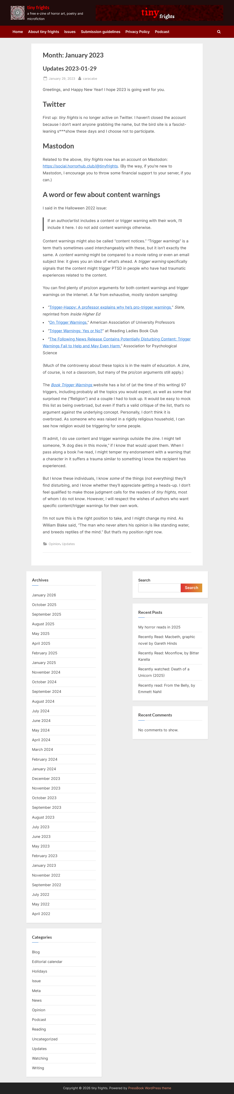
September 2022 (46, 885)
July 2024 (40, 711)
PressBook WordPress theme (149, 1088)
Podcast (162, 31)
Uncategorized (45, 1039)
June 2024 (41, 720)
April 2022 (41, 913)
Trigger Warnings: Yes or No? (75, 331)
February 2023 (44, 855)
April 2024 (41, 740)
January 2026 (44, 595)
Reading (39, 1029)
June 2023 (41, 836)
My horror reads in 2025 (159, 627)
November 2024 (46, 672)
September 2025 (46, 614)
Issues (70, 31)
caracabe (90, 78)
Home (18, 31)
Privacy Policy (137, 31)
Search (144, 580)
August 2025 (43, 624)
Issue (36, 981)
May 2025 (41, 633)
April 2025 (41, 643)
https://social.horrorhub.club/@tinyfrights (80, 166)
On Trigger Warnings (68, 322)
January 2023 (44, 865)
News (37, 1000)
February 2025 (44, 653)
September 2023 (46, 807)
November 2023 (46, 788)
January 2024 (44, 769)
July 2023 (40, 827)
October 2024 (44, 682)
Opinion (54, 544)
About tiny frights (43, 31)
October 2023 (44, 797)
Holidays (39, 971)
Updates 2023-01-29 (70, 68)
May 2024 (41, 730)
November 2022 (46, 875)
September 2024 (46, 691)
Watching (40, 1058)
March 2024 (42, 749)
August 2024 (43, 701)
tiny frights (38, 7)
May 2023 (41, 846)
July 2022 (40, 894)
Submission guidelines (100, 31)
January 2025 (44, 662)
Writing (38, 1068)
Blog (36, 952)
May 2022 (41, 904)
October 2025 (44, 604)
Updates (68, 544)
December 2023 (46, 778)
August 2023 (43, 817)
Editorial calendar (47, 961)
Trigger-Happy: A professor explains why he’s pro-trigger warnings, (110, 307)
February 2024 (44, 759)
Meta (36, 990)
